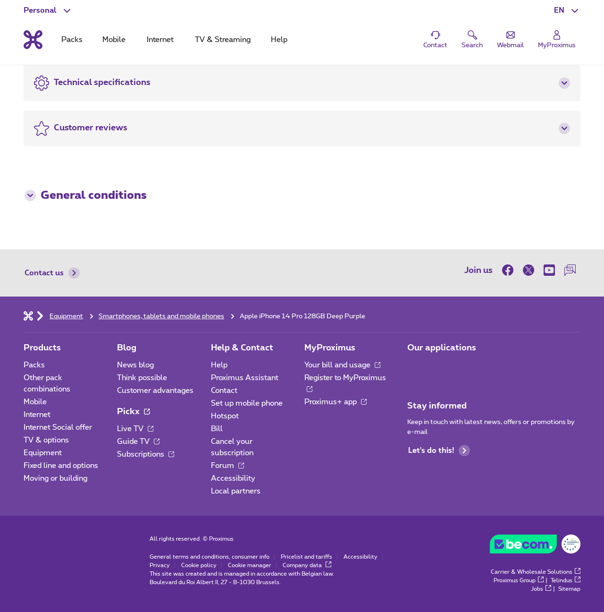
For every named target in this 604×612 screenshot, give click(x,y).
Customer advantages (155, 390)
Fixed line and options (61, 465)
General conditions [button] (86, 195)
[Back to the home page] (33, 39)
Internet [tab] (160, 39)
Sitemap (569, 589)
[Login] (556, 40)
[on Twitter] (528, 270)
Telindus (565, 580)
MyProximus (329, 348)
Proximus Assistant (244, 378)
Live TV (135, 429)
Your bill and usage (342, 365)
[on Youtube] (549, 270)
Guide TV (138, 441)
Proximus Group (519, 580)
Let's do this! (439, 450)
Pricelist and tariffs (306, 557)
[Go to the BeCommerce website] (535, 546)
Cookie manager (249, 565)
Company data (307, 565)
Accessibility (233, 478)
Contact (224, 390)
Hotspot (225, 416)
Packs (34, 365)
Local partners (235, 491)
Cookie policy (199, 565)
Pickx (133, 412)
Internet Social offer (58, 427)
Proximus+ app (335, 402)
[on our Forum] (570, 270)
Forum (227, 465)
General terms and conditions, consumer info (209, 557)
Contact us (52, 273)
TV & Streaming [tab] (223, 39)
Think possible (142, 378)
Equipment (43, 453)
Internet (37, 414)
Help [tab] (279, 39)
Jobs (541, 589)
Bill (217, 429)
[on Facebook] (510, 270)
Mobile (35, 402)
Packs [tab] (72, 39)
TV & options (46, 440)
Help (219, 365)
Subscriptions (145, 454)
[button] (567, 10)
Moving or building (55, 478)
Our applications (441, 348)
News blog (135, 365)
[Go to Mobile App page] (415, 367)
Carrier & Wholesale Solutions (535, 572)
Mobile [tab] (114, 39)
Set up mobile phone (247, 403)
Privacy (160, 565)
